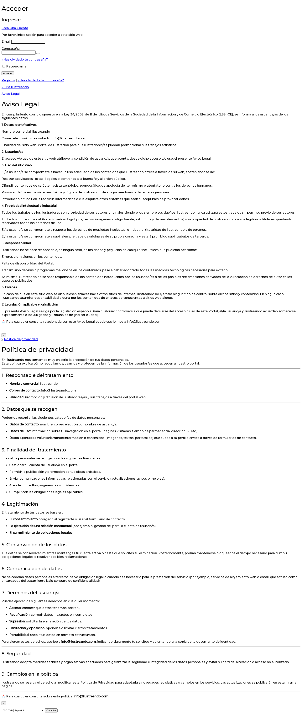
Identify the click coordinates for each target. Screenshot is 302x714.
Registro (8, 80)
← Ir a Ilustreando (15, 87)
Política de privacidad (21, 339)
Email (6, 41)
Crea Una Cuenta (15, 28)
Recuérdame (16, 66)
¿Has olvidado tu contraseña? (25, 59)
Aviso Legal (11, 94)
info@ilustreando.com (58, 390)
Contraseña (11, 49)
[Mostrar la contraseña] (37, 53)
